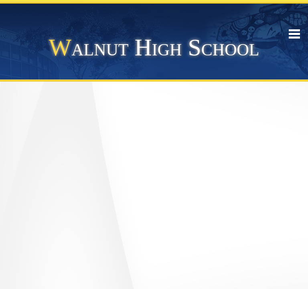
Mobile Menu (294, 34)
